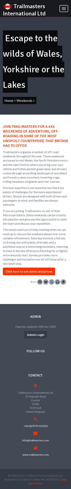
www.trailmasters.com (35, 454)
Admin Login (35, 334)
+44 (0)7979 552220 (35, 426)
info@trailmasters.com (35, 440)
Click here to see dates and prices (28, 271)
